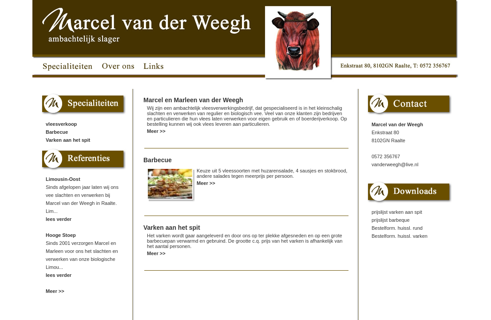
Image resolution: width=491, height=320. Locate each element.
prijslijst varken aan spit (397, 212)
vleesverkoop (61, 124)
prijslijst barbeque (391, 220)
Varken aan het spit (68, 140)
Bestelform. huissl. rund (397, 228)
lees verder (58, 219)
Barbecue (57, 132)
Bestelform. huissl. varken (400, 236)
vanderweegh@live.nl (395, 164)
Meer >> (55, 291)
